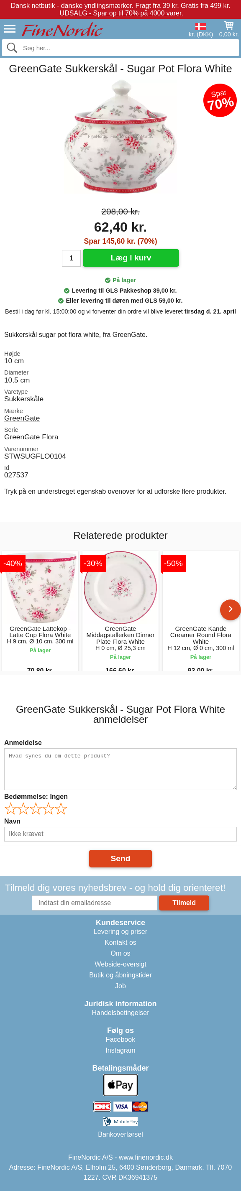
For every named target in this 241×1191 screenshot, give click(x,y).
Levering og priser (120, 931)
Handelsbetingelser (120, 1012)
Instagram (120, 1050)
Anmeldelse (23, 742)
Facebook (120, 1039)
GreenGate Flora (31, 437)
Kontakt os (120, 942)
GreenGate (22, 418)
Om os (120, 953)
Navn (12, 821)
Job (120, 986)
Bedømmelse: (36, 796)
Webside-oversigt (120, 964)
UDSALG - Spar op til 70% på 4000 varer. (121, 13)
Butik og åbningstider (120, 975)
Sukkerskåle (24, 399)
